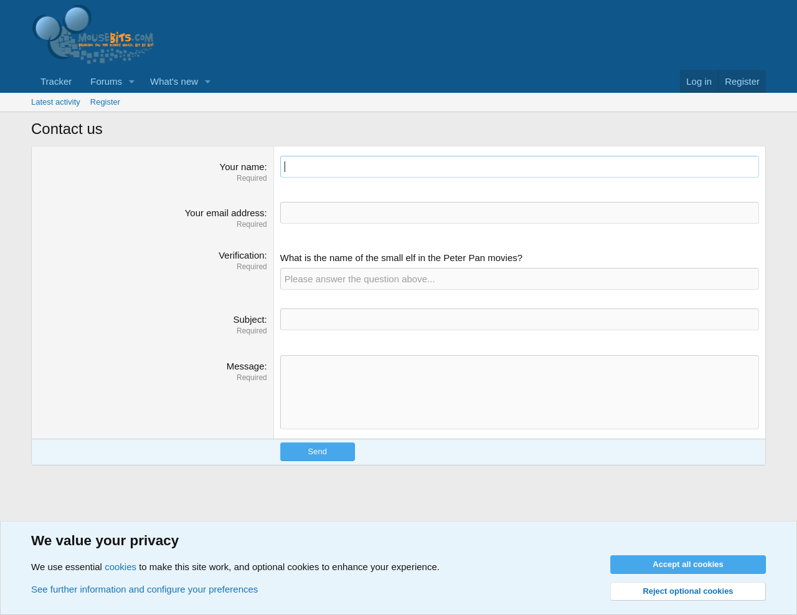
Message (246, 366)
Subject (249, 319)
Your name (242, 166)
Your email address (225, 212)
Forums (106, 81)
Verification (241, 255)
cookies (120, 566)
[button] (132, 81)
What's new (174, 81)
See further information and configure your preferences (144, 589)
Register (105, 102)
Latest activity (55, 102)
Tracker (56, 81)
